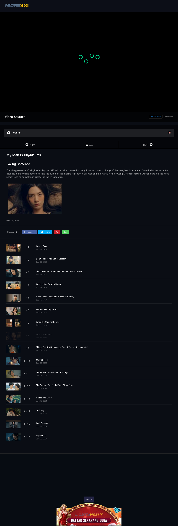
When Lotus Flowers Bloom (48, 284)
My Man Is (41, 435)
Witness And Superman (46, 309)
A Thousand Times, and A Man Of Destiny (55, 296)
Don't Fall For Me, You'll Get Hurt (51, 258)
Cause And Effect (44, 397)
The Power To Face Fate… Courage (52, 372)
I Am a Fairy (41, 246)
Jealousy (40, 410)
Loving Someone (44, 334)
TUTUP (89, 499)
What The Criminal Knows (47, 322)
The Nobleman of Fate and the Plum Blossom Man (59, 271)
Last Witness (42, 423)
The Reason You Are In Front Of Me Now (54, 385)
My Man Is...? (42, 360)
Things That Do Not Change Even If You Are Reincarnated (62, 347)
